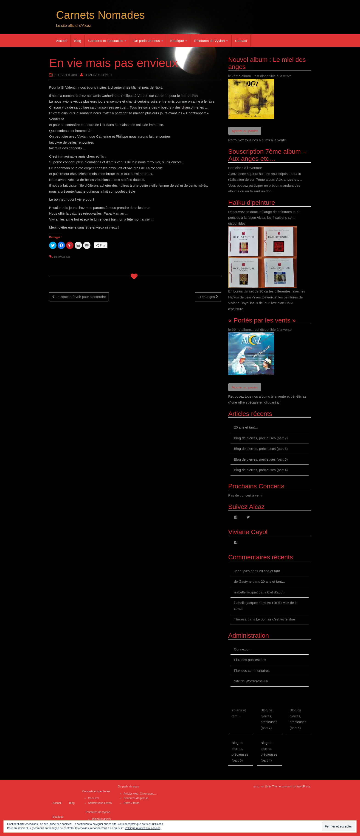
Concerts (93, 798)
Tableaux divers (101, 819)
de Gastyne (243, 581)
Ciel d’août (275, 592)
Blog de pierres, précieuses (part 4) (261, 470)
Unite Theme (273, 786)
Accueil (61, 41)
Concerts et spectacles (107, 41)
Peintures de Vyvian (211, 41)
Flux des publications (250, 660)
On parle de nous (148, 41)
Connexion (242, 649)
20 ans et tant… (246, 427)
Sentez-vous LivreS (100, 803)
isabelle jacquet (246, 592)
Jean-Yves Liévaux (98, 75)
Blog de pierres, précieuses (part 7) (261, 438)
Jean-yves (242, 571)
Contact (241, 41)
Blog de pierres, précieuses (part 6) (261, 449)
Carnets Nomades (100, 15)
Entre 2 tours (131, 803)
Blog (77, 41)
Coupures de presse (136, 798)
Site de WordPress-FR (251, 681)
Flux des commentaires (252, 670)
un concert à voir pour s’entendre (79, 297)
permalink (62, 257)
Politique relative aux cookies (142, 828)
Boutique (178, 41)
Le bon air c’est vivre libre (275, 619)
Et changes (208, 297)
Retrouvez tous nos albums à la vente (257, 140)
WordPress (303, 786)
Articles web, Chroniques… (140, 793)
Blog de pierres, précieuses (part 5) (261, 459)
